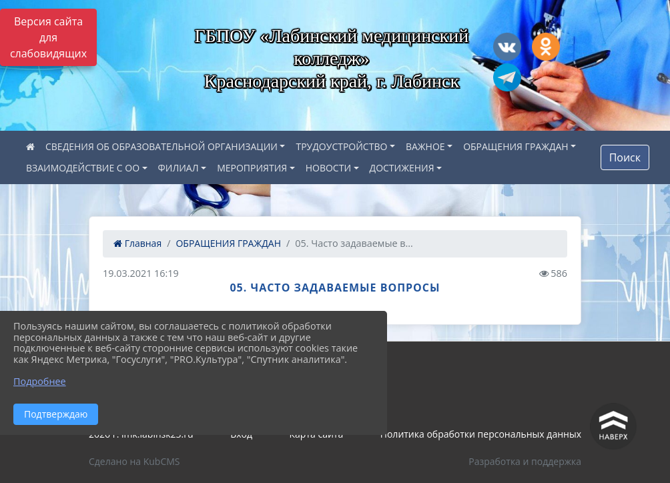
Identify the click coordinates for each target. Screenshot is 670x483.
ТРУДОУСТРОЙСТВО (341, 146)
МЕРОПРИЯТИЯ (252, 167)
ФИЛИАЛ (178, 167)
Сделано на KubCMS (134, 461)
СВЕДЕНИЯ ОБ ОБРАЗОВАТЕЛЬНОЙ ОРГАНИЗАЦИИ (161, 146)
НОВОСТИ (328, 167)
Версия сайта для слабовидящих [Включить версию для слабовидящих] (48, 37)
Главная (137, 243)
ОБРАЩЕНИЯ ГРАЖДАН (516, 146)
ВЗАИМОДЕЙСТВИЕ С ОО (82, 167)
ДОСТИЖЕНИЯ (402, 167)
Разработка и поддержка (524, 461)
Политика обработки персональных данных (480, 434)
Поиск (625, 157)
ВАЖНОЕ (425, 146)
